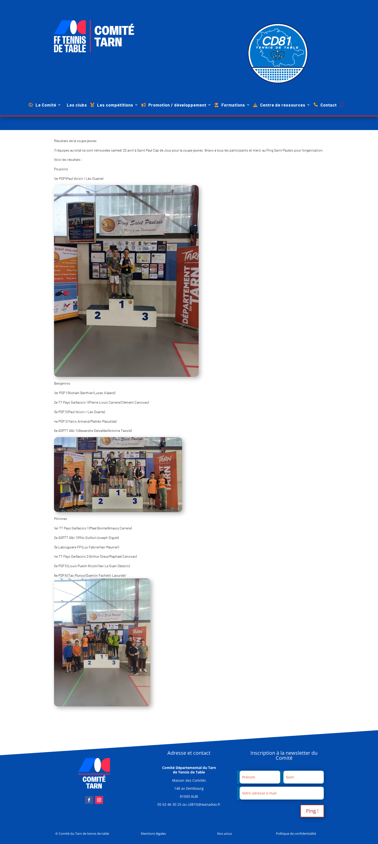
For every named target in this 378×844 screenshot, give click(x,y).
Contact (328, 105)
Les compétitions (115, 105)
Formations (233, 105)
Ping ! (312, 810)
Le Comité (46, 105)
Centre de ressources (282, 105)
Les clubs (77, 105)
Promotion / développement (177, 105)
